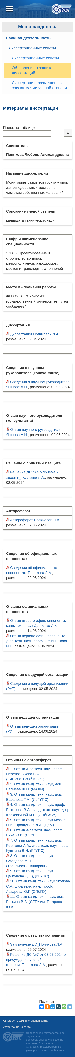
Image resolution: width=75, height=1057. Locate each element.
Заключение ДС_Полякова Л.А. (36, 944)
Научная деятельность (28, 38)
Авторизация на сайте (17, 1026)
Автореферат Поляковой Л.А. (35, 520)
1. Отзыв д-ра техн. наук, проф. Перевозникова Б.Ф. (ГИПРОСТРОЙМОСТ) (35, 774)
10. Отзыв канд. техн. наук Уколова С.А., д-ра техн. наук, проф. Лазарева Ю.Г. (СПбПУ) (38, 886)
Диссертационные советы (32, 48)
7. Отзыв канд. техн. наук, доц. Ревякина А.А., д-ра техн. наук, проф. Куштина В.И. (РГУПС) (38, 845)
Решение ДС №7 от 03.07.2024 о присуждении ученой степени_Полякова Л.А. (36, 959)
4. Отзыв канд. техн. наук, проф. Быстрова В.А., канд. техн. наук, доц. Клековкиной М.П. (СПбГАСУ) (37, 809)
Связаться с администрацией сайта (25, 1020)
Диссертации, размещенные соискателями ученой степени (39, 85)
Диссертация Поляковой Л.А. (35, 334)
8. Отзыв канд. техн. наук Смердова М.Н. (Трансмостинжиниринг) (29, 861)
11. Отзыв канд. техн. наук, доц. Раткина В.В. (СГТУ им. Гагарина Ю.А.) (35, 901)
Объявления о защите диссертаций (32, 70)
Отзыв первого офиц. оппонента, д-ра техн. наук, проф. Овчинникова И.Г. (36, 641)
